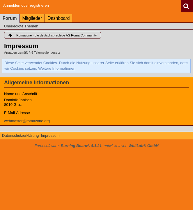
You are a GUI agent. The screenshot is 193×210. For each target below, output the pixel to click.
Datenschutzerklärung (20, 135)
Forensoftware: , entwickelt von (96, 146)
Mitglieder (32, 18)
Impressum (50, 135)
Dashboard (58, 18)
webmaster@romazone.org (27, 121)
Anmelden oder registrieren (26, 5)
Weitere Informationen (56, 68)
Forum (10, 18)
